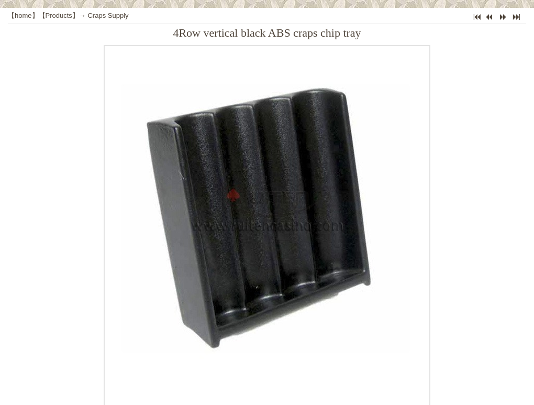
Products (59, 15)
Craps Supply (107, 15)
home (23, 15)
